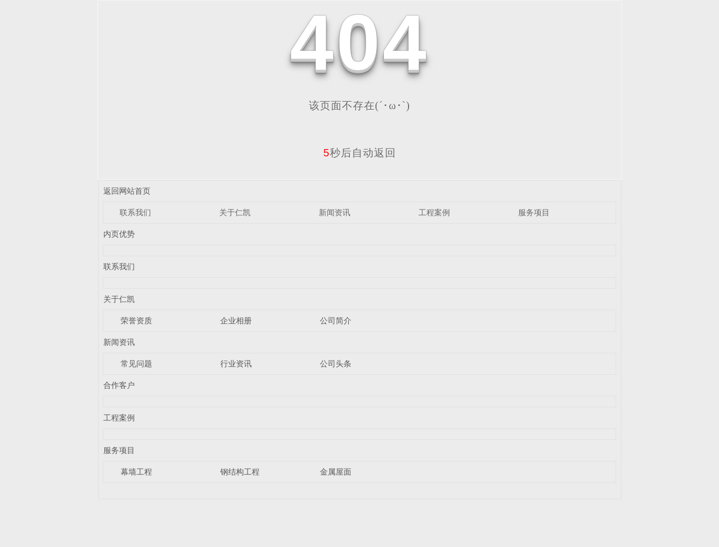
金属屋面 (335, 471)
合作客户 (119, 385)
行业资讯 (236, 363)
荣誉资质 (136, 320)
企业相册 (236, 320)
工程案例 (434, 212)
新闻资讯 (334, 212)
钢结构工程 (240, 471)
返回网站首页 (127, 190)
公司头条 (335, 363)
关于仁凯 (235, 212)
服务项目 (534, 212)
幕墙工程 (136, 471)
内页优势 (119, 233)
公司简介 (335, 320)
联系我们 (135, 212)
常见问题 (136, 363)
